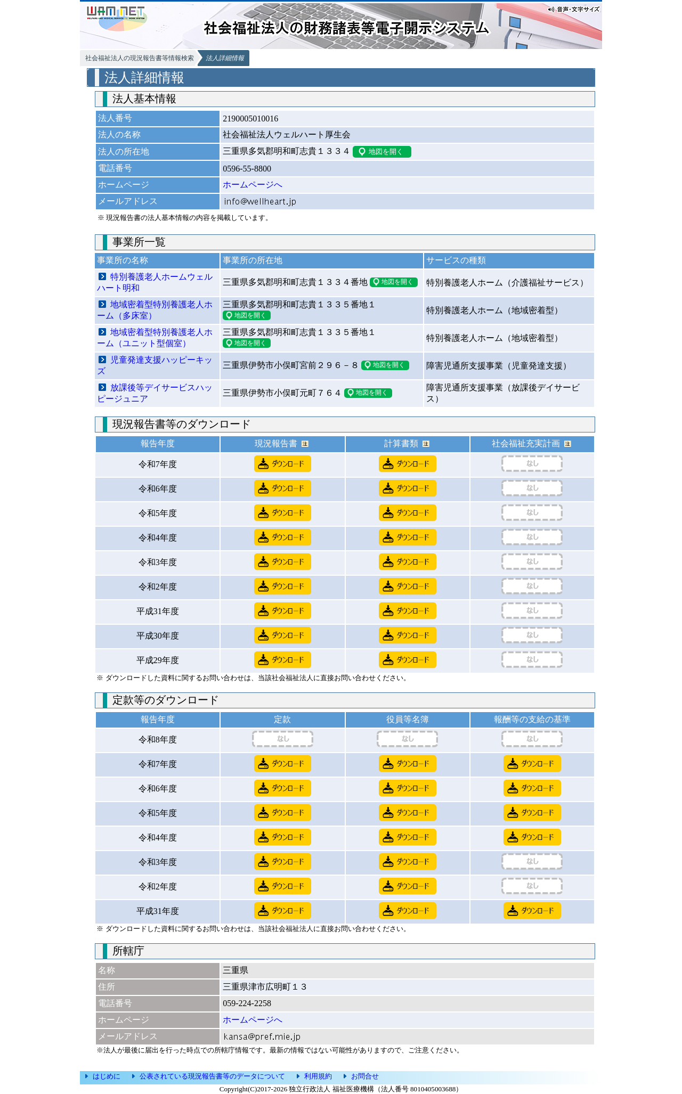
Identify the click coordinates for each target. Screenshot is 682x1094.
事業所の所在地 (252, 260)
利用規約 (318, 1076)
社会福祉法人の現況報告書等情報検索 (139, 58)
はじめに (106, 1076)
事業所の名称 (122, 260)
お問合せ (365, 1076)
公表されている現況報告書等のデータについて (212, 1076)
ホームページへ (252, 184)
